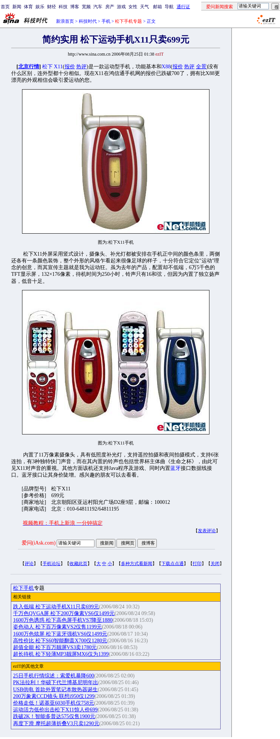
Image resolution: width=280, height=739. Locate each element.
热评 (81, 66)
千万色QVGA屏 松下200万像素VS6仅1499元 (64, 613)
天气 (144, 6)
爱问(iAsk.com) (39, 543)
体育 (28, 6)
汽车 (97, 6)
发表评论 (207, 530)
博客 (74, 6)
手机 (106, 21)
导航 (169, 6)
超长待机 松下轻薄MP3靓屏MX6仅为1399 (61, 654)
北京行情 (28, 66)
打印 (197, 563)
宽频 (86, 6)
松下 (47, 66)
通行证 (183, 6)
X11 (58, 66)
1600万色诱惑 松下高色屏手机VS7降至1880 (62, 620)
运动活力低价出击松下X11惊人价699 (55, 710)
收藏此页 (78, 563)
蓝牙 (175, 468)
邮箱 (157, 6)
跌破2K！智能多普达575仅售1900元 (54, 716)
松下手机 (23, 588)
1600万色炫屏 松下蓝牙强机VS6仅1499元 (60, 634)
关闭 (215, 563)
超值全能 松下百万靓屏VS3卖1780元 (55, 647)
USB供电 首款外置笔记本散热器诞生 (55, 689)
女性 (132, 6)
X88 (166, 66)
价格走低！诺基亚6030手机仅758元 (53, 703)
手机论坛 (51, 563)
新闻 (16, 6)
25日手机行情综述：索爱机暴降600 (53, 676)
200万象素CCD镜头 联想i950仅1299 (53, 696)
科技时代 (88, 21)
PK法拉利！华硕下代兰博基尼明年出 (55, 682)
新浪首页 (65, 21)
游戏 (121, 6)
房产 (109, 6)
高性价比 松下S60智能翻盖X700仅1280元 (60, 640)
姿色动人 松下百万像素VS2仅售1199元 (57, 627)
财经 (51, 6)
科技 (63, 6)
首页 (5, 6)
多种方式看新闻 (136, 563)
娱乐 (39, 6)
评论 (29, 563)
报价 (70, 66)
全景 (201, 66)
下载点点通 (172, 563)
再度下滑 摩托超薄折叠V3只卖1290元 (56, 723)
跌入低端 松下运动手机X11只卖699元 (56, 606)
